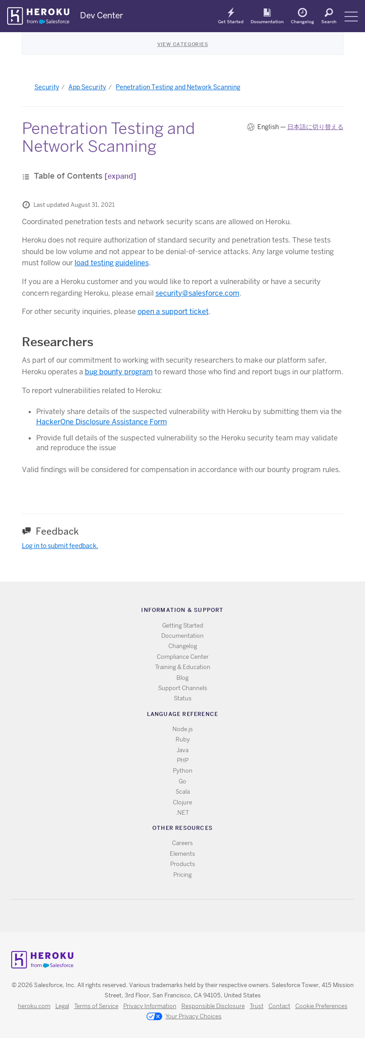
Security (46, 87)
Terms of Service (96, 1006)
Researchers (57, 342)
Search (328, 21)
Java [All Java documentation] (182, 750)
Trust (257, 1006)
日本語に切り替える (315, 127)
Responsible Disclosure (213, 1006)
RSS (162, 916)
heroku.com (34, 1006)
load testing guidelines (112, 263)
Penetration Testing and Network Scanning (178, 87)
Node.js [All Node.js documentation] (182, 729)
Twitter (175, 916)
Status (183, 698)
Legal (62, 1006)
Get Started (230, 21)
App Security (87, 87)
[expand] (120, 176)
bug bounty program (119, 372)
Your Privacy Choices (184, 1017)
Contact (279, 1006)
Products (182, 864)
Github (188, 916)
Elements (182, 853)
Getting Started (182, 625)
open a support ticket (173, 311)
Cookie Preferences (321, 1006)
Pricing (182, 874)
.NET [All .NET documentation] (182, 812)
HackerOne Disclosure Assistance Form (101, 422)
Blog (182, 677)
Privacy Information (149, 1006)
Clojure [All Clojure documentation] (182, 802)
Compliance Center (183, 656)
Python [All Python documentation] (183, 770)
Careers (182, 843)
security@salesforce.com (197, 293)
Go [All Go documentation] (182, 781)
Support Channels (182, 688)
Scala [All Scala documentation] (183, 791)
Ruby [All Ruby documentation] (183, 739)
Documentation (267, 21)
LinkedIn (201, 916)
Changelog (302, 21)
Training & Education (182, 667)
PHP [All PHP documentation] (183, 760)
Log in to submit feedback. (60, 546)
